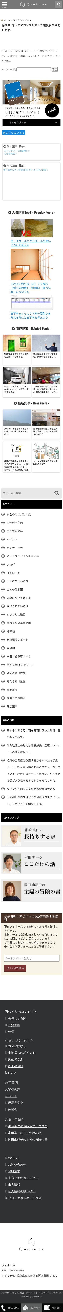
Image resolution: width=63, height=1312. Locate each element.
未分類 (11, 648)
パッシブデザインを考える (23, 556)
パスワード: (26, 69)
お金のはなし (17, 1046)
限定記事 (12, 706)
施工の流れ (15, 1066)
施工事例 (11, 1082)
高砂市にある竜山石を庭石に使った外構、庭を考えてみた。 (33, 734)
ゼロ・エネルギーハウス (24, 1198)
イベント (12, 539)
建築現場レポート (17, 639)
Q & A (12, 1073)
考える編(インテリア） (20, 664)
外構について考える (19, 597)
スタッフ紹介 (14, 1119)
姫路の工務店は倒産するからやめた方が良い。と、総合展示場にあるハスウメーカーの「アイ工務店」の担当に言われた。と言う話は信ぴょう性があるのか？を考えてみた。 (33, 770)
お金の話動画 (15, 522)
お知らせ (14, 1158)
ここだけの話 (15, 531)
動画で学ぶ (15, 1059)
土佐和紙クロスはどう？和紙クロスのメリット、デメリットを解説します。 (33, 800)
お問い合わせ (17, 1164)
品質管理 (14, 1025)
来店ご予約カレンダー (23, 1178)
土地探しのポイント (21, 1052)
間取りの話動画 (16, 698)
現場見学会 (15, 1102)
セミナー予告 (15, 547)
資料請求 (14, 1171)
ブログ (11, 564)
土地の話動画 (15, 589)
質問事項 (12, 689)
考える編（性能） (17, 673)
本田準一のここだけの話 (24, 1133)
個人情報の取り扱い (21, 1191)
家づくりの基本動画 (19, 623)
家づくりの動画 (16, 614)
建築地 (11, 631)
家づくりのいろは (13, 132)
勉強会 (12, 1109)
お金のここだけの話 (19, 514)
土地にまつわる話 (17, 581)
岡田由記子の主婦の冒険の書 (27, 1139)
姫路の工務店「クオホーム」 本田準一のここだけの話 (36, 1292)
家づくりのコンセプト (21, 1011)
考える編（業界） (17, 681)
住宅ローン (13, 572)
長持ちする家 (17, 1018)
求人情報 (14, 1184)
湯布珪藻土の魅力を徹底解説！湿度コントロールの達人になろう (33, 749)
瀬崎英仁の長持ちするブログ (27, 1126)
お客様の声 (12, 1089)
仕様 (11, 1031)
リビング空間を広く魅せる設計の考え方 (31, 788)
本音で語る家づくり (19, 656)
